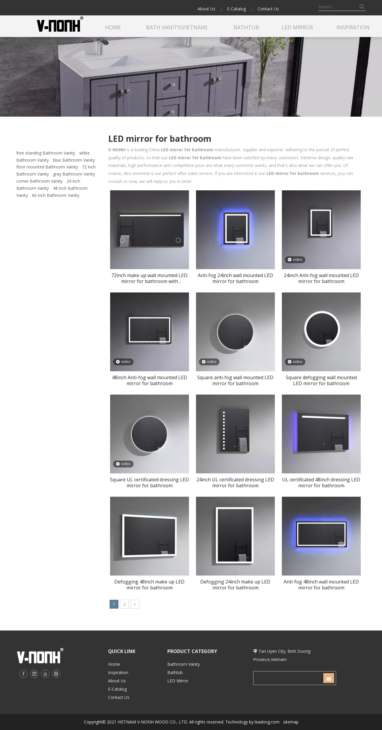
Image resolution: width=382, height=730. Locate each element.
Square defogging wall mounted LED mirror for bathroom (321, 380)
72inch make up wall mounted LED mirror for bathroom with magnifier (149, 278)
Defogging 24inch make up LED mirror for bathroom (235, 585)
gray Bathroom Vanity (74, 174)
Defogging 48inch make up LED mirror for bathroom (149, 585)
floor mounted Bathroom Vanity (47, 167)
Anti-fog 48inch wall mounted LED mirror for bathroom (321, 585)
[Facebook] (23, 674)
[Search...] (338, 7)
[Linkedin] (34, 674)
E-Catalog (236, 9)
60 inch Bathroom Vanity (55, 195)
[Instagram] (56, 674)
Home (114, 664)
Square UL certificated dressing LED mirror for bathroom (149, 482)
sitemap (290, 722)
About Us (206, 9)
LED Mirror (177, 681)
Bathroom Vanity (183, 664)
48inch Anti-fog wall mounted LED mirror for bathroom (149, 380)
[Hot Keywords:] (362, 7)
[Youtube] (45, 674)
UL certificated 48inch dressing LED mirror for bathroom (321, 482)
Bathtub (175, 672)
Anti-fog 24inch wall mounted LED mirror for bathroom (235, 278)
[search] (288, 678)
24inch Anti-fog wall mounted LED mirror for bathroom (321, 278)
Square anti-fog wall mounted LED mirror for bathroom (235, 380)
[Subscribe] (328, 678)
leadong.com (267, 722)
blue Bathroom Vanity (74, 160)
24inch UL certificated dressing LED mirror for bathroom (235, 482)
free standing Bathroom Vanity (45, 153)
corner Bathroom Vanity (39, 181)
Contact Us (268, 9)
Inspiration (118, 672)
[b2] (191, 77)
